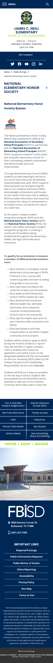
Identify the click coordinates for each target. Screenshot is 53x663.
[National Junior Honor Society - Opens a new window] (21, 221)
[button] (9, 4)
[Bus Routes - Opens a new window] (40, 426)
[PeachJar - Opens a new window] (40, 419)
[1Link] (13, 419)
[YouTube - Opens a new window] (26, 64)
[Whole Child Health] (13, 426)
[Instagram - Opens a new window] (33, 65)
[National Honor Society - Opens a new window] (22, 224)
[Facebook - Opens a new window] (19, 65)
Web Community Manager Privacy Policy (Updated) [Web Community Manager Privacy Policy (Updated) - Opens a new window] (35, 655)
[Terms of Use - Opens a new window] (26, 595)
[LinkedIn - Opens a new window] (40, 64)
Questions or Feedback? (8, 655)
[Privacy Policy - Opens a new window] (26, 582)
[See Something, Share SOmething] (40, 435)
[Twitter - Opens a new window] (12, 64)
